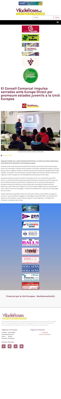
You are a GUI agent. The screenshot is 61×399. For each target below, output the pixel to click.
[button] (57, 22)
